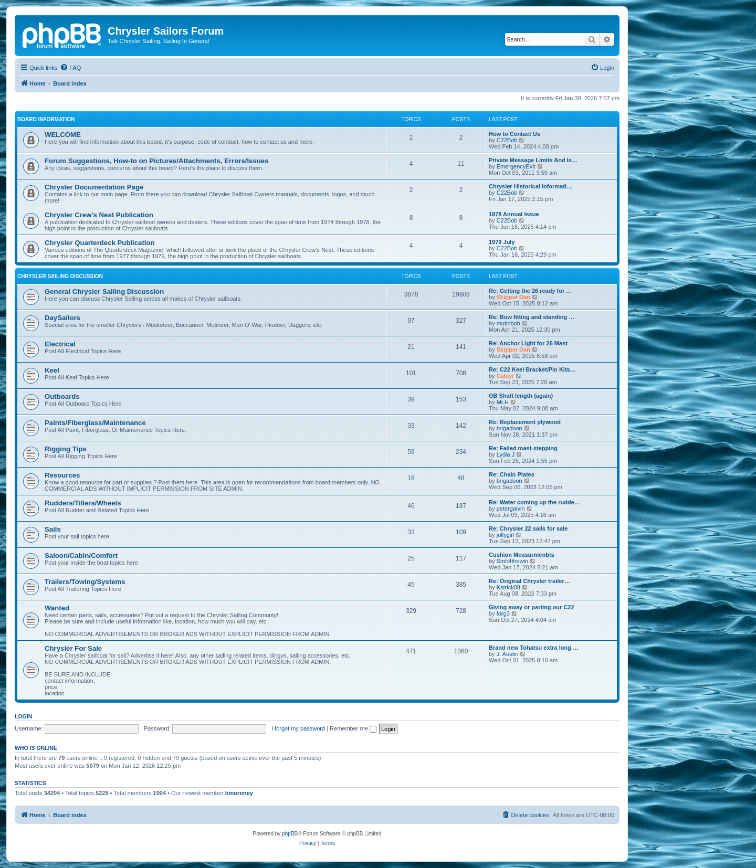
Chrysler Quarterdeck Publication (100, 243)
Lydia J (505, 454)
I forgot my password (298, 728)
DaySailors (62, 318)
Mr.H (503, 402)
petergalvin (511, 508)
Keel (52, 370)
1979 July (502, 242)
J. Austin (508, 654)
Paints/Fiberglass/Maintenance (95, 423)
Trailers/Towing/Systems (85, 582)
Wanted (57, 608)
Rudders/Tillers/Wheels (83, 503)
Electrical (60, 344)
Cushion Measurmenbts (521, 555)
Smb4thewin (513, 561)
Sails (53, 529)
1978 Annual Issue (514, 214)
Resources (62, 475)
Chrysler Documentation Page (94, 187)
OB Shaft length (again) (521, 396)
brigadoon (509, 428)
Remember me (353, 728)
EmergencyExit (516, 166)
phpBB (290, 834)
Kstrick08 (508, 587)
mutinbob (508, 323)
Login (23, 716)
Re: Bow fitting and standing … (531, 317)
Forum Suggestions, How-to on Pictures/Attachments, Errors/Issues (156, 161)
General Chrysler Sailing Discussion (104, 291)
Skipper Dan (513, 297)
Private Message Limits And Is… (533, 160)
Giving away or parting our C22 (531, 607)
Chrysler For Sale (73, 648)
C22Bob (507, 140)
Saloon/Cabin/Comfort (81, 555)
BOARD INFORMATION (46, 119)
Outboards (62, 396)
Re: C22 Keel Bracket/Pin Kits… (532, 369)
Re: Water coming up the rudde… (534, 502)
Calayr (505, 376)
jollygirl (505, 535)
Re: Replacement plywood (525, 422)
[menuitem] (70, 67)
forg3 (503, 613)
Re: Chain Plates (511, 474)
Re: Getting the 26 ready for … (530, 291)
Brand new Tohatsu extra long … (534, 647)
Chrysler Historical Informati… (530, 186)
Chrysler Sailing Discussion (60, 276)
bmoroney (239, 793)
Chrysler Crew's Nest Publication (99, 215)
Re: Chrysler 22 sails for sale (528, 528)
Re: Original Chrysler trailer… (529, 581)
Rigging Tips (66, 449)
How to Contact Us (514, 134)
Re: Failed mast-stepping (523, 448)
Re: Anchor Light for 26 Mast (528, 343)
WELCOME (63, 135)
